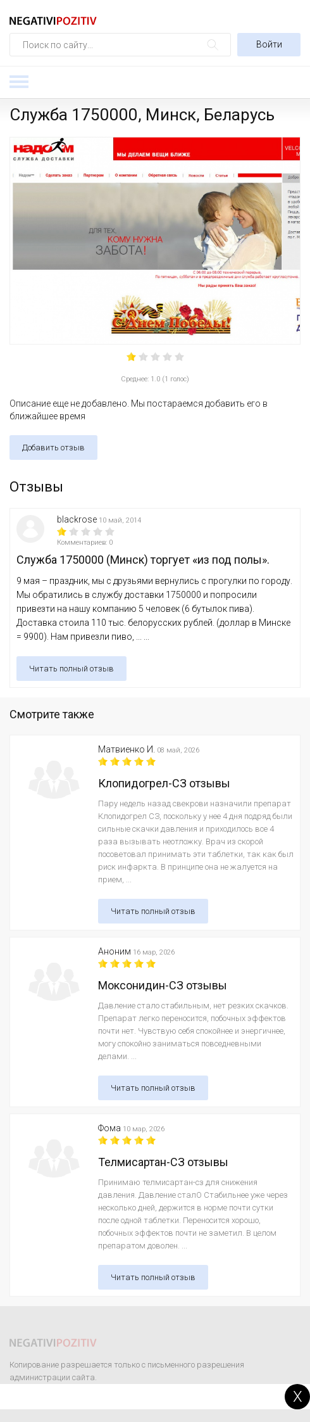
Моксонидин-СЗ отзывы (162, 985)
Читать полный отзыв (71, 668)
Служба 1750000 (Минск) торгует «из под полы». (143, 559)
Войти (269, 44)
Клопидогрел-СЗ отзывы (164, 783)
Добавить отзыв (53, 447)
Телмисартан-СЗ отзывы (163, 1162)
